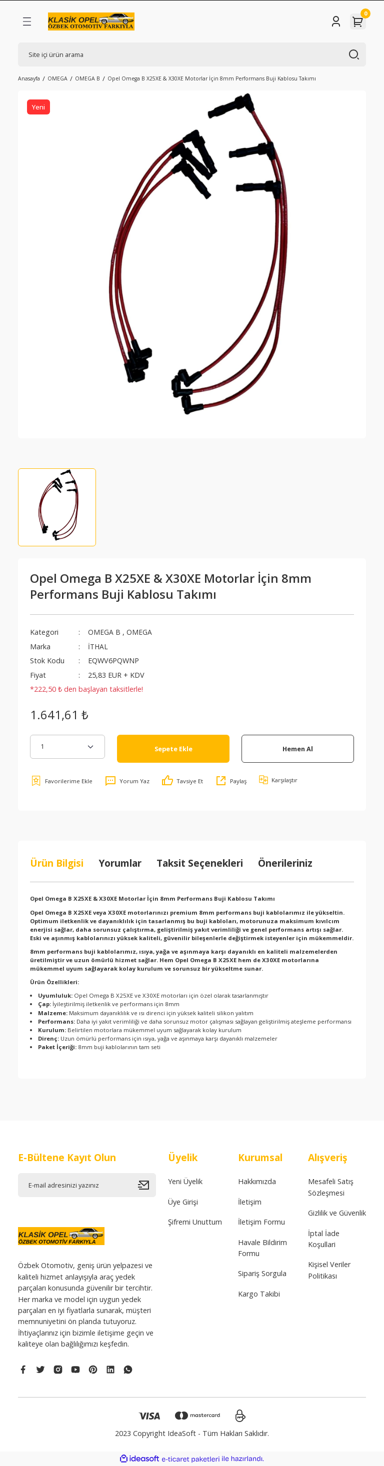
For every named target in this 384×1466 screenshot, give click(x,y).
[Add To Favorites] (61, 781)
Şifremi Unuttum (195, 1222)
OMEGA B (104, 632)
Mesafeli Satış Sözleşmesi (331, 1187)
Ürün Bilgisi (57, 863)
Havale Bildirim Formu (262, 1248)
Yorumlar (120, 863)
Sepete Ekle (173, 748)
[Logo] (91, 21)
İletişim (250, 1202)
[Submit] (147, 1185)
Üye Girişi (183, 1202)
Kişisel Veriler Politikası (329, 1270)
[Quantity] (67, 747)
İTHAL (98, 646)
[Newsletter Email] (87, 1185)
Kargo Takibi (259, 1294)
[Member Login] (336, 21)
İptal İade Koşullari (324, 1239)
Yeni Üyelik (185, 1181)
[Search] (192, 54)
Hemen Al (298, 748)
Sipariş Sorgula (262, 1273)
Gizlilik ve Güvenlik (337, 1213)
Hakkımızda (257, 1181)
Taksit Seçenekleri (199, 863)
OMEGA (139, 632)
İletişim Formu (261, 1222)
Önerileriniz (285, 863)
